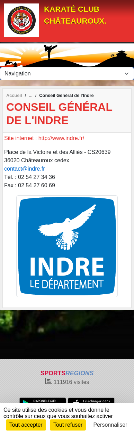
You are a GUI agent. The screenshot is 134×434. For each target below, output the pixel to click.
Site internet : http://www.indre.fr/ (44, 138)
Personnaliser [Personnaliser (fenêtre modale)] (110, 425)
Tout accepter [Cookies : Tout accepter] (26, 425)
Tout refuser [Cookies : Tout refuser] (67, 425)
